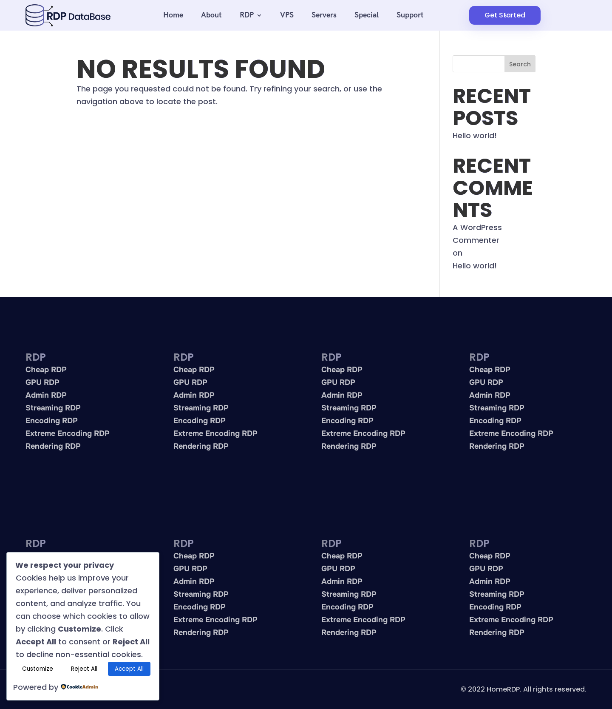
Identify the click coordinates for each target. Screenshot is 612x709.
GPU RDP (43, 382)
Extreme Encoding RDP (68, 433)
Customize (37, 669)
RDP (247, 15)
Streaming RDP (53, 408)
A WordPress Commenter (477, 233)
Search (520, 64)
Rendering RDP (53, 446)
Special (366, 15)
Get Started (504, 15)
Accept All (129, 669)
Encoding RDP (52, 420)
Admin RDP (46, 395)
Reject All (84, 669)
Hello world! (475, 135)
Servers (324, 15)
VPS (287, 15)
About (211, 15)
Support (410, 15)
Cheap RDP (46, 369)
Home (173, 15)
